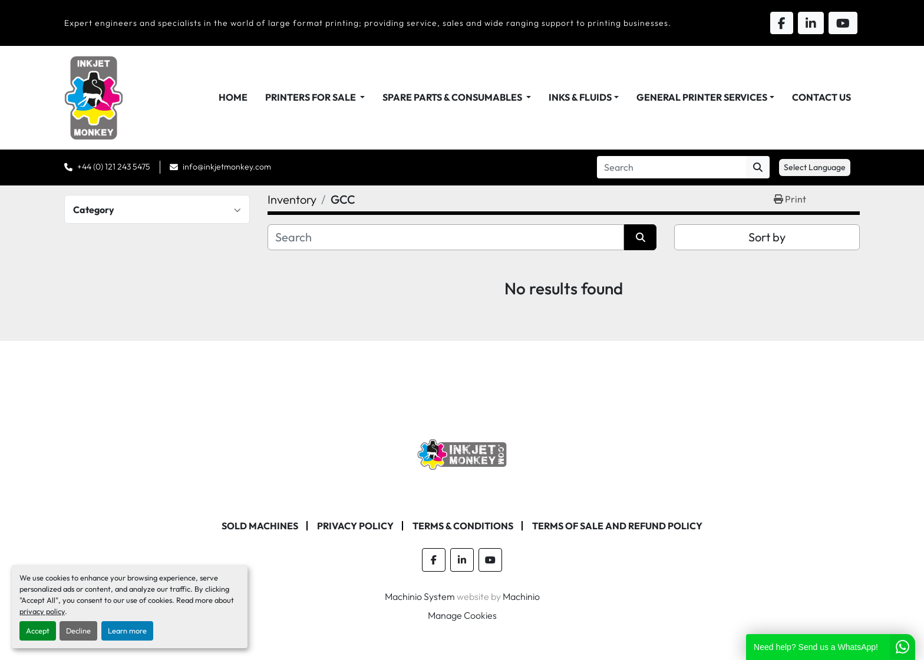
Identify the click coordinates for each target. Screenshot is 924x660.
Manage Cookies (462, 615)
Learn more (127, 630)
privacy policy (42, 611)
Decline (78, 630)
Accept (38, 630)
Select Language (815, 167)
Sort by (767, 237)
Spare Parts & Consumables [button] (453, 97)
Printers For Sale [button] (311, 97)
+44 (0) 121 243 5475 (113, 166)
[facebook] (434, 560)
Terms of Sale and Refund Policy (617, 526)
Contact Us (821, 97)
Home (233, 97)
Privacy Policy (355, 526)
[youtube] (490, 560)
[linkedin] (462, 560)
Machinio (521, 596)
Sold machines (260, 526)
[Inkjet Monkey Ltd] (462, 453)
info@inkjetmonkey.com (227, 166)
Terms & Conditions (462, 526)
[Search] (671, 167)
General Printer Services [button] (701, 97)
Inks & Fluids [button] (580, 97)
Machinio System (420, 596)
